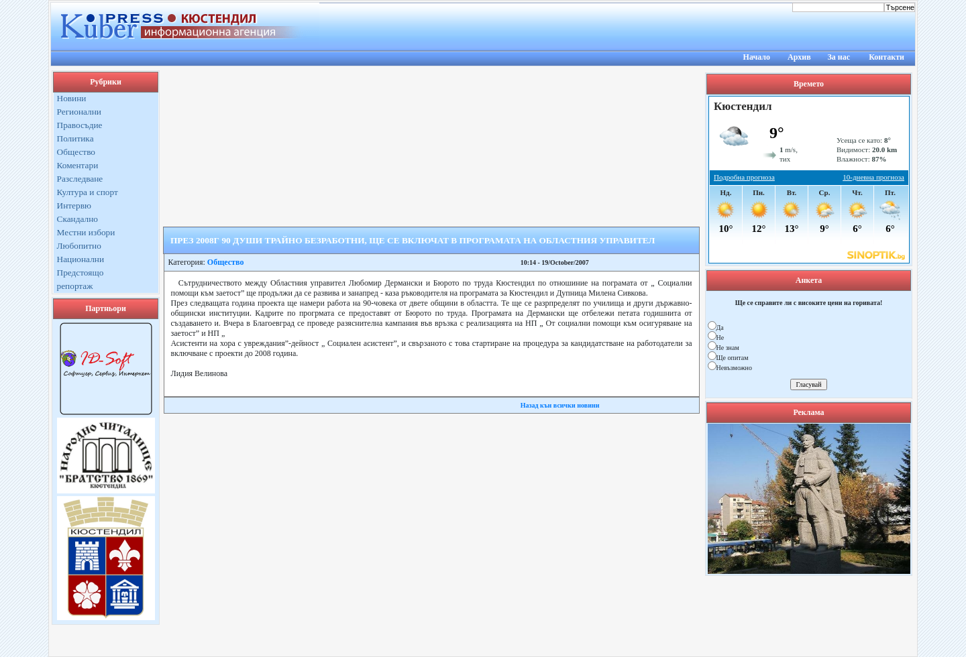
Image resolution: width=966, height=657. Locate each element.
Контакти (886, 57)
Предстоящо (80, 272)
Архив (799, 57)
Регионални (79, 112)
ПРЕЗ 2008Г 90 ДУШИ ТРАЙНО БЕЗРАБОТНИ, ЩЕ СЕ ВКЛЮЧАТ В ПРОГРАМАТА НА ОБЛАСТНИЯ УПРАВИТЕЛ (412, 240)
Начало (756, 57)
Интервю (74, 205)
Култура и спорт (87, 192)
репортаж (75, 286)
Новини (72, 98)
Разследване (80, 179)
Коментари (78, 165)
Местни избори (86, 232)
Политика (75, 138)
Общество (76, 152)
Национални (81, 259)
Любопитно (79, 246)
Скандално (77, 219)
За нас (838, 57)
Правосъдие (80, 125)
